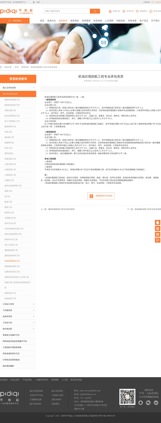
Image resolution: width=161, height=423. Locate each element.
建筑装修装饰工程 (12, 256)
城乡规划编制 (8, 366)
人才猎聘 (109, 20)
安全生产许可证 (36, 395)
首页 (42, 20)
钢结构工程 (9, 137)
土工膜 (65, 380)
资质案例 (86, 20)
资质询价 (74, 20)
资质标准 (63, 20)
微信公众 (157, 234)
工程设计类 (18, 323)
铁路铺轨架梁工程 (12, 266)
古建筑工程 (9, 180)
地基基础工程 (10, 159)
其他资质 (55, 404)
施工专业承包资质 (18, 94)
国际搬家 (55, 380)
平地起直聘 (14, 380)
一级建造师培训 (41, 380)
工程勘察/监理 (36, 400)
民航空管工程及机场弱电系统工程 (18, 285)
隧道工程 (8, 207)
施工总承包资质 (18, 88)
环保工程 (8, 132)
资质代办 (51, 20)
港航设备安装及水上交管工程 (17, 277)
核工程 (7, 196)
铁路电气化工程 (11, 239)
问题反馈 (157, 240)
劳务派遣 (132, 20)
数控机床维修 (76, 380)
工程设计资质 (18, 304)
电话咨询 (157, 228)
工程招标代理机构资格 (12, 347)
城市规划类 (18, 329)
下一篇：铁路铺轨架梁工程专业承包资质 (144, 209)
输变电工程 (9, 213)
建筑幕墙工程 (10, 127)
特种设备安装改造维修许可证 (15, 341)
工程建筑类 (18, 310)
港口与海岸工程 (11, 245)
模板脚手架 (9, 143)
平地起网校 (27, 380)
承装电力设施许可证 (11, 335)
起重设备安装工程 (12, 272)
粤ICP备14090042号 (107, 416)
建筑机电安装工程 (12, 105)
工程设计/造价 (57, 395)
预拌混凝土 (9, 153)
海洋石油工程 (10, 223)
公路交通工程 (10, 164)
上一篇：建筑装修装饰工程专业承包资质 (58, 209)
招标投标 (120, 20)
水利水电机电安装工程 (14, 229)
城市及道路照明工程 (13, 186)
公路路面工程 (10, 170)
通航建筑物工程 (11, 250)
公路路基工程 (10, 175)
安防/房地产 (57, 400)
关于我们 (155, 20)
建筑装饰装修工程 (12, 100)
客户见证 (144, 20)
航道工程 (8, 202)
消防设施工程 (10, 110)
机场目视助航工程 (12, 261)
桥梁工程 (8, 191)
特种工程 (8, 148)
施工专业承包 (57, 391)
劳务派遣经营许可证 (11, 354)
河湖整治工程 (10, 218)
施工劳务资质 (35, 404)
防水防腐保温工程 (12, 116)
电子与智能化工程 (12, 121)
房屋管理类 (18, 316)
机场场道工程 (10, 298)
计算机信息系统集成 (11, 360)
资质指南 (97, 20)
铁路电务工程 (10, 293)
